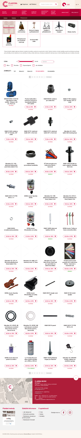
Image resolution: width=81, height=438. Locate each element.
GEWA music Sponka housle (11, 293)
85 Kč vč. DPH (10, 171)
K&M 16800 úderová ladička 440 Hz (50, 229)
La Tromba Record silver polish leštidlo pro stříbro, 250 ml (30, 359)
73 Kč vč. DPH (10, 139)
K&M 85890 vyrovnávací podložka (31, 164)
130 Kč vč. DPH (10, 268)
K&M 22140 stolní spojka (70, 293)
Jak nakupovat (27, 412)
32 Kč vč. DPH (68, 107)
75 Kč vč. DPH (29, 139)
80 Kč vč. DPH (68, 139)
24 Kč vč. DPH (49, 107)
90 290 (36, 61)
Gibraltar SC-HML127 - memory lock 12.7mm (30, 261)
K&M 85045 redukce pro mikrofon (50, 99)
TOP (15, 71)
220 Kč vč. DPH (29, 366)
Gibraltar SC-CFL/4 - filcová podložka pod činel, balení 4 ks (11, 262)
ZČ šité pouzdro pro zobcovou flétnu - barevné (50, 165)
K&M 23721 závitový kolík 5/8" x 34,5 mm (30, 132)
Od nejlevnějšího (40, 71)
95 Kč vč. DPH (29, 204)
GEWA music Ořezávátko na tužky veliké (30, 294)
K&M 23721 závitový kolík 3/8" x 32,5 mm (50, 132)
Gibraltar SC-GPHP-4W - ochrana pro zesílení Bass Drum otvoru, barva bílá (30, 328)
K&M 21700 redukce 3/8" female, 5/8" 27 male (69, 100)
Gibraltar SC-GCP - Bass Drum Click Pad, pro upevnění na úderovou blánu (50, 263)
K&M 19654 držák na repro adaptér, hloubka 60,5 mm (70, 165)
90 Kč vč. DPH (49, 171)
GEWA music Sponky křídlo (30, 196)
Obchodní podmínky (28, 414)
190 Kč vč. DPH (49, 333)
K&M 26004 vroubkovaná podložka (11, 229)
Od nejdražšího (51, 71)
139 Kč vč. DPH (49, 268)
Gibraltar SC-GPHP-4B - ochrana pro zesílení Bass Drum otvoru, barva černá (11, 328)
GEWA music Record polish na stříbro (11, 358)
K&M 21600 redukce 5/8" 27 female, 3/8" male (11, 132)
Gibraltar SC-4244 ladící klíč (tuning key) (70, 132)
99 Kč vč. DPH (49, 204)
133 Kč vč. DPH (29, 268)
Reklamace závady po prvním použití (29, 417)
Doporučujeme (27, 65)
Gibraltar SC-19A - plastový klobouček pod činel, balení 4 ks (11, 165)
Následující (48, 77)
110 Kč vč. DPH (29, 236)
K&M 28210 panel (50, 325)
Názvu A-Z (21, 71)
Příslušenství (23, 18)
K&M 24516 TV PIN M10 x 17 (11, 196)
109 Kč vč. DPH (10, 236)
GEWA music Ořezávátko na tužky (30, 229)
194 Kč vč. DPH (68, 333)
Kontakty (41, 416)
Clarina (5, 18)
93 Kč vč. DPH (68, 171)
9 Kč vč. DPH (29, 107)
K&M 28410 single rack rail (50, 293)
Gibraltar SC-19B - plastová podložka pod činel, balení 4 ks (50, 197)
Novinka (16, 65)
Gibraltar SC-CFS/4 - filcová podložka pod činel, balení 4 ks (69, 197)
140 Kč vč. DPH (68, 268)
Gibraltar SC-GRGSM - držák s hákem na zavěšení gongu (70, 359)
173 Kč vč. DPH (68, 301)
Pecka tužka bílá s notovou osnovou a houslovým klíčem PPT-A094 (31, 101)
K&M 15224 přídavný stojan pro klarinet (50, 358)
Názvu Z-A (29, 71)
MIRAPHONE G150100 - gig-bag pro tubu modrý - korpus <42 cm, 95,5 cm (11, 101)
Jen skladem (39, 65)
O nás (41, 412)
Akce (8, 65)
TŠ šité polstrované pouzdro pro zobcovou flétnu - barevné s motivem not (70, 263)
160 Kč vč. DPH (10, 301)
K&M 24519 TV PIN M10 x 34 (70, 326)
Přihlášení (33, 4)
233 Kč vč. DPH (68, 366)
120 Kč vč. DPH (49, 236)
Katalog (14, 18)
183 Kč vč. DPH (10, 333)
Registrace (25, 4)
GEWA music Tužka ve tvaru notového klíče (70, 229)
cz (76, 4)
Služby (41, 414)
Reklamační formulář (29, 420)
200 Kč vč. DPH (10, 366)
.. (44, 77)
